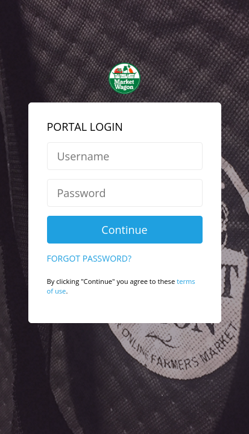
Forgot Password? (89, 233)
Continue (124, 204)
